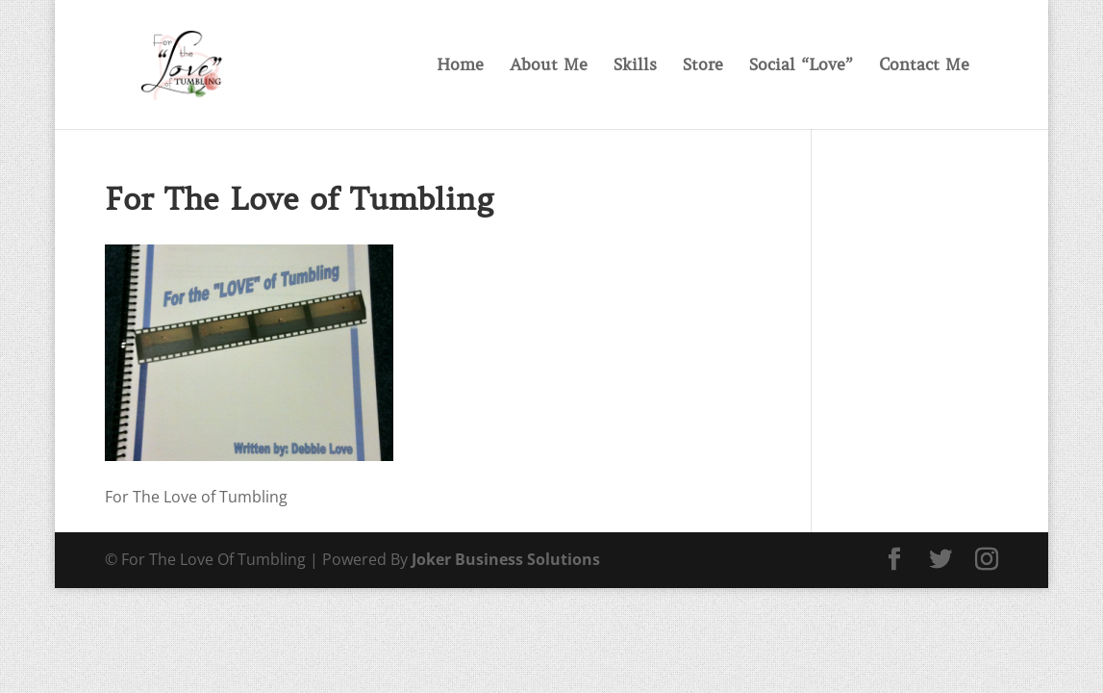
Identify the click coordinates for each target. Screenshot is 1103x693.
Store (703, 66)
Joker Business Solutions (506, 559)
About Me (549, 66)
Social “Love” (801, 66)
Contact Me (924, 66)
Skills (635, 66)
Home (460, 66)
